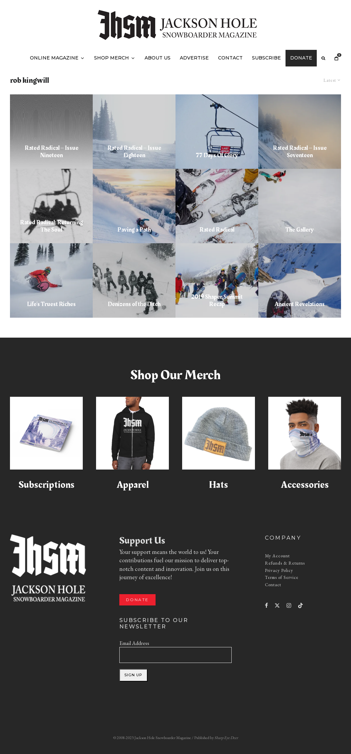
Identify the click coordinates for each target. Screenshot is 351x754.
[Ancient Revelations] (299, 280)
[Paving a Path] (134, 206)
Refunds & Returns (285, 563)
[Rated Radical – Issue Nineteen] (51, 131)
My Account (277, 556)
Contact (230, 58)
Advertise (194, 58)
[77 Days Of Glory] (217, 131)
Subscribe (266, 58)
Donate (301, 58)
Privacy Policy (279, 570)
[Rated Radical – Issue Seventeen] (299, 131)
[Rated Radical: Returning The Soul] (51, 206)
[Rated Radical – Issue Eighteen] (134, 131)
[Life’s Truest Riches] (51, 280)
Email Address (134, 643)
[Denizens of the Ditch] (134, 280)
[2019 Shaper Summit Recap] (217, 280)
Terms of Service (281, 577)
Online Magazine (54, 58)
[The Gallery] (299, 206)
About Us (158, 58)
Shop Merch (111, 58)
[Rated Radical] (217, 206)
